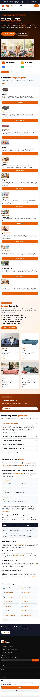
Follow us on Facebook (6, 652)
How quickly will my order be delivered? (13, 444)
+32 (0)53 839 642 (5, 649)
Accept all (20, 687)
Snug (9, 427)
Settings (20, 694)
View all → (4, 83)
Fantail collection (22, 33)
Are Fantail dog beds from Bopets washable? (15, 436)
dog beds (12, 23)
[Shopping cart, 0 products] (36, 5)
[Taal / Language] (21, 6)
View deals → (7, 408)
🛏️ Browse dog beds (8, 33)
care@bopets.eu (13, 649)
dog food (3, 25)
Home (2, 9)
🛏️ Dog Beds (5, 71)
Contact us (6, 632)
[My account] (28, 5)
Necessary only (20, 690)
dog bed (24, 431)
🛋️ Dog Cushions (22, 71)
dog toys (10, 25)
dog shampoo (22, 25)
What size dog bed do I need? (10, 423)
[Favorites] (31, 5)
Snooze (5, 482)
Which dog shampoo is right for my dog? (14, 448)
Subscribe (35, 660)
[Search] (25, 5)
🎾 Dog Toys (32, 71)
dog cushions (26, 23)
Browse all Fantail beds (9, 327)
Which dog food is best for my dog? (12, 440)
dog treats (16, 555)
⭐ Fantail (13, 71)
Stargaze (5, 500)
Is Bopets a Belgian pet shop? (11, 452)
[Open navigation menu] (14, 5)
